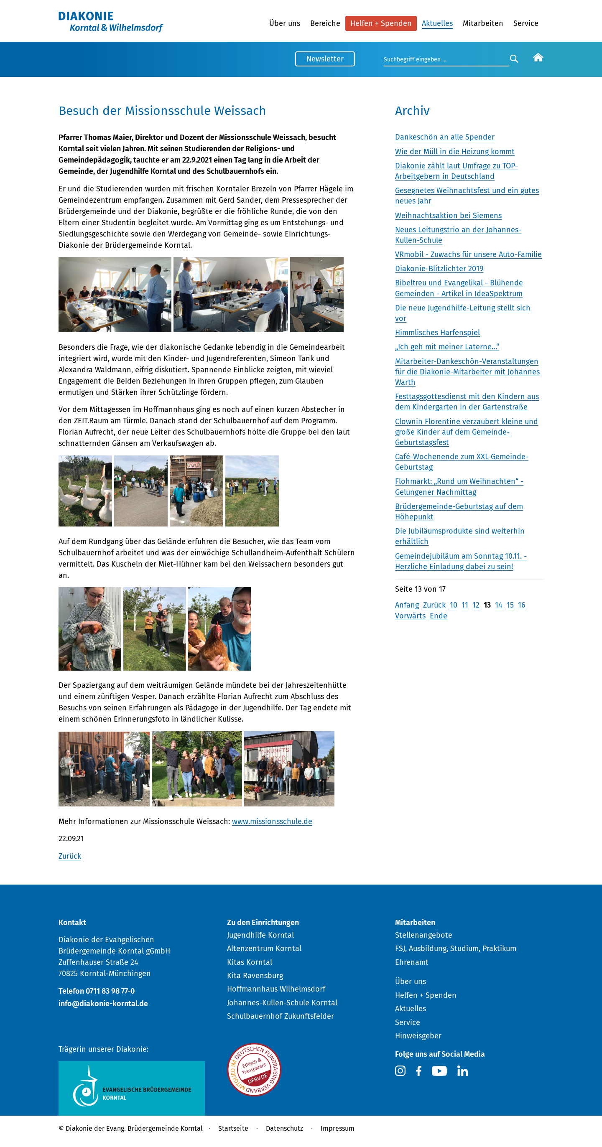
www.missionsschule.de (272, 821)
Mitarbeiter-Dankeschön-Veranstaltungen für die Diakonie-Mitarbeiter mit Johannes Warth (467, 372)
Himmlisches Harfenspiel (437, 332)
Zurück (70, 856)
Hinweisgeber (418, 1035)
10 (453, 605)
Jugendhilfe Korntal (260, 935)
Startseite (233, 1128)
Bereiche (325, 23)
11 (465, 605)
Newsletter (325, 59)
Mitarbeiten (483, 23)
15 (510, 605)
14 (499, 605)
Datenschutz (284, 1128)
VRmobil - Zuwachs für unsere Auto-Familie (468, 254)
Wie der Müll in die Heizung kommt (455, 151)
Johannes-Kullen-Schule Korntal (282, 1002)
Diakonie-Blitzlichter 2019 (439, 268)
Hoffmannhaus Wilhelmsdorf (276, 989)
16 (521, 605)
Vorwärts (410, 616)
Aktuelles (437, 23)
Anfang (407, 605)
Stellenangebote (423, 935)
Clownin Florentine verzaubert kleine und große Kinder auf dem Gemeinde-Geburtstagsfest (466, 432)
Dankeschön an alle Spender (445, 137)
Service (525, 23)
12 (476, 605)
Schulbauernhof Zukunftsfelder (280, 1016)
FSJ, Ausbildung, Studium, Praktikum (455, 948)
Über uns (284, 23)
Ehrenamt (412, 962)
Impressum (338, 1128)
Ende (438, 616)
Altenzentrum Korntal (264, 948)
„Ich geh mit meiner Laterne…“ (447, 346)
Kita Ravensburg (255, 975)
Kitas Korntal (249, 962)
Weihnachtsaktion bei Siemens (448, 215)
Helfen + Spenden (381, 23)
